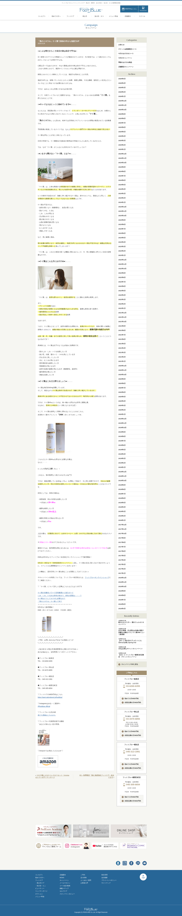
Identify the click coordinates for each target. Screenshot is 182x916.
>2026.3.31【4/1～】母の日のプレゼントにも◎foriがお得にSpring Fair (130, 640)
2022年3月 (122, 299)
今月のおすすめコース (125, 53)
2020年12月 (122, 366)
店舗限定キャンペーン (125, 67)
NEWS (62, 877)
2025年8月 (122, 118)
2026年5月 (122, 79)
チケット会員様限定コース (127, 49)
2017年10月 (122, 533)
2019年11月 (122, 423)
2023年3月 (122, 246)
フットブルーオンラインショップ (97, 577)
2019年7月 (122, 441)
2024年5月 (122, 185)
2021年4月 (122, 348)
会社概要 (104, 877)
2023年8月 (122, 224)
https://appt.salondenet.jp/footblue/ (50, 697)
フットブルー (91, 10)
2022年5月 (122, 291)
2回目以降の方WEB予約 (131, 702)
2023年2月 (122, 251)
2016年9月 (122, 591)
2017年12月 (122, 525)
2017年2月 (122, 569)
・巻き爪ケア (39, 883)
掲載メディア (64, 888)
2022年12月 (122, 260)
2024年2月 (122, 198)
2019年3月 (122, 458)
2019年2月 (122, 463)
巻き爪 (85, 16)
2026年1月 (122, 96)
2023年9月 (122, 220)
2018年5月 (122, 502)
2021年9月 (122, 326)
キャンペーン (64, 880)
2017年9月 (122, 538)
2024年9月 (122, 167)
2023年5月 (122, 238)
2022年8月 (122, 277)
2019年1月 (122, 467)
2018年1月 (122, 520)
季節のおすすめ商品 (125, 62)
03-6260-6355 (131, 686)
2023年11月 (122, 211)
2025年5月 (122, 132)
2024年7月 (122, 176)
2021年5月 (122, 344)
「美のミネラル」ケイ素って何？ (50, 601)
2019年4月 (122, 454)
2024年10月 (122, 162)
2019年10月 (122, 427)
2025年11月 (122, 105)
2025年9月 (122, 114)
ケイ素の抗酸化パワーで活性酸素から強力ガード (55, 593)
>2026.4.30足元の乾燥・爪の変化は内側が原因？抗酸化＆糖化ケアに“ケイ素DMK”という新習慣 (131, 631)
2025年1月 (122, 149)
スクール (142, 16)
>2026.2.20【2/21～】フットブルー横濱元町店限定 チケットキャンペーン (131, 655)
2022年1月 (122, 308)
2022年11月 (122, 264)
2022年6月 (122, 286)
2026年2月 (122, 92)
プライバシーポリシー (109, 880)
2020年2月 (122, 410)
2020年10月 (122, 374)
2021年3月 (122, 352)
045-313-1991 (131, 751)
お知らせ (121, 45)
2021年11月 (122, 317)
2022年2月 (122, 304)
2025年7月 (122, 123)
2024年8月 (122, 171)
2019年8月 (122, 436)
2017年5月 (122, 555)
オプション (39, 894)
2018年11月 (122, 476)
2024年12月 (122, 154)
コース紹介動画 (65, 886)
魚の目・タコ (99, 16)
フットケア (70, 16)
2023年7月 (122, 229)
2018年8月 (122, 489)
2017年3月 (122, 564)
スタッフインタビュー (67, 894)
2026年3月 (122, 87)
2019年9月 (122, 432)
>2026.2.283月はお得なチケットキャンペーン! (130, 648)
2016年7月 (122, 600)
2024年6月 (122, 180)
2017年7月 (122, 547)
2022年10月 (122, 268)
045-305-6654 (131, 784)
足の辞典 (84, 877)
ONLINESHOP (143, 10)
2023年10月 (122, 215)
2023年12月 (122, 207)
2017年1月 (122, 573)
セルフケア (63, 891)
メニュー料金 (113, 16)
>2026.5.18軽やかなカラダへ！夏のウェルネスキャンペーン (131, 622)
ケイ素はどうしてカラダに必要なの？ (51, 598)
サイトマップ (105, 883)
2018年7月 (122, 494)
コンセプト (42, 16)
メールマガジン (65, 883)
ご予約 (83, 875)
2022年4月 (122, 295)
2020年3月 (122, 405)
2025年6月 (122, 127)
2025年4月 (122, 136)
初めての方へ (56, 16)
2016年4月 (122, 608)
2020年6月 (122, 392)
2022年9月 (122, 273)
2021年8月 (122, 330)
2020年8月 (122, 383)
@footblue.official (44, 706)
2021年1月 (122, 361)
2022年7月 (122, 282)
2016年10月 (122, 586)
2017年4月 (122, 560)
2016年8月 (122, 595)
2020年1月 (122, 414)
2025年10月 (122, 110)
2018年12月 (122, 472)
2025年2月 (122, 145)
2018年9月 (122, 485)
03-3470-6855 (131, 719)
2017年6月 (122, 551)
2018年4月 (122, 507)
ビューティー (39, 888)
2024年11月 (122, 158)
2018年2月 (122, 516)
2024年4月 (122, 189)
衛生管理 (104, 875)
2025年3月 (122, 140)
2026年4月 (122, 83)
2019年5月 (122, 450)
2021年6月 (122, 339)
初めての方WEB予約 (130, 699)
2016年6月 (122, 604)
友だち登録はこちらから (47, 715)
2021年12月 (122, 313)
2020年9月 (122, 379)
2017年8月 (122, 542)
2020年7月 (122, 388)
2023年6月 (122, 233)
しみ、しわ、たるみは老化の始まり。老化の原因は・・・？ (60, 595)
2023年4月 (122, 242)
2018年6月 (122, 498)
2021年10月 (122, 321)
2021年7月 (122, 335)
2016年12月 (122, 578)
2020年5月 (122, 397)
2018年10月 (122, 480)
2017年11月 (122, 529)
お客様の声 (84, 883)
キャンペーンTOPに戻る (128, 664)
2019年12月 (122, 419)
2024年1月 (122, 202)
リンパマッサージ (41, 891)
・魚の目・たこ (40, 886)
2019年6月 (122, 445)
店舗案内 (128, 16)
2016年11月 (122, 582)
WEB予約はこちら (131, 9)
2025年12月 (122, 101)
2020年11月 (122, 370)
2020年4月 (122, 401)
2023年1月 (122, 255)
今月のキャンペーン (125, 58)
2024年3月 (122, 193)
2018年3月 (122, 511)
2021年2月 (122, 357)
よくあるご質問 (86, 880)
